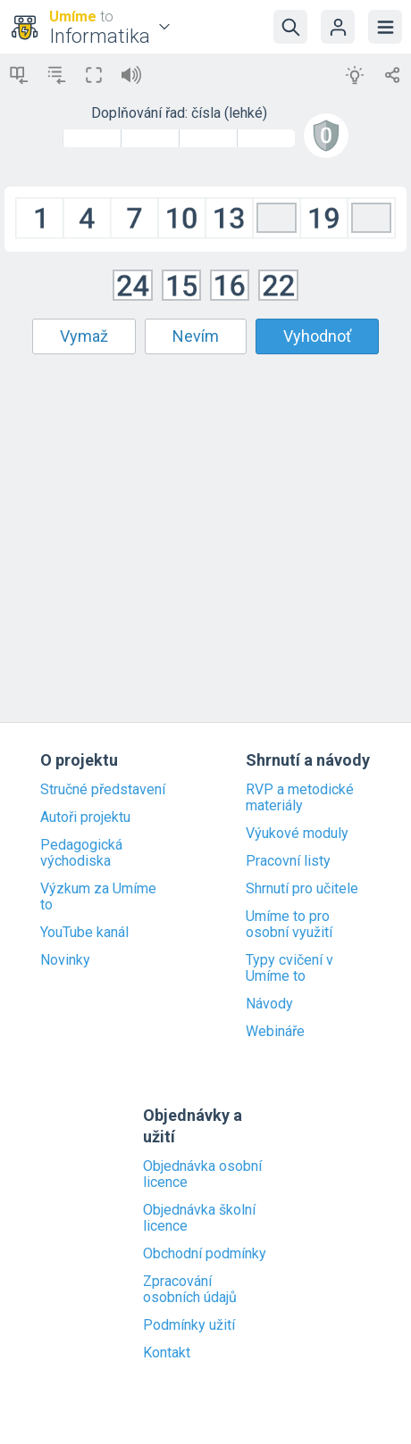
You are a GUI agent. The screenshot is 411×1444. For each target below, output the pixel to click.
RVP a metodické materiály (300, 798)
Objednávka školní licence (199, 1218)
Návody (269, 1004)
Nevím (195, 336)
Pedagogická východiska (81, 853)
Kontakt (166, 1353)
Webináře (275, 1032)
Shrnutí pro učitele (302, 889)
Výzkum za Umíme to (98, 897)
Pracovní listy (288, 861)
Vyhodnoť (317, 336)
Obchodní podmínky (204, 1254)
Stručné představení (102, 790)
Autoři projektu (85, 817)
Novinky (65, 960)
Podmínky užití (189, 1325)
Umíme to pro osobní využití (289, 925)
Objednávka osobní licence (202, 1174)
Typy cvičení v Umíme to (289, 968)
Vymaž (84, 336)
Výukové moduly (297, 834)
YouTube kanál (84, 933)
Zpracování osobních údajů (190, 1290)
